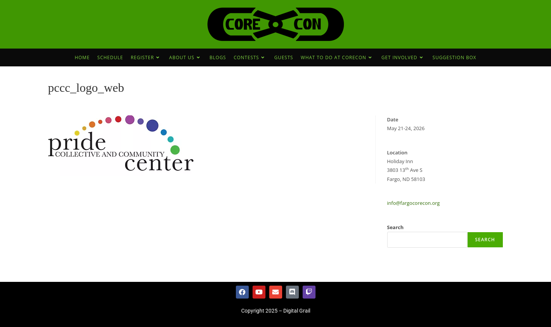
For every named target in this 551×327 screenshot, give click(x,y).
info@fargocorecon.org (413, 203)
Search (395, 227)
